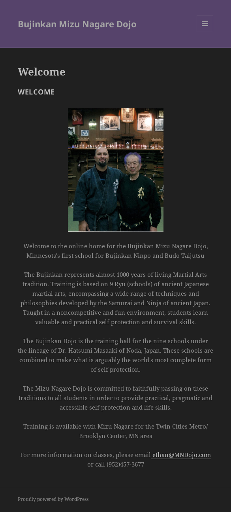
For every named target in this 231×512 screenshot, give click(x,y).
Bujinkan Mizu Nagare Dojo (77, 24)
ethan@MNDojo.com (181, 455)
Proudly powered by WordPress (53, 499)
